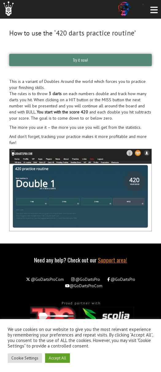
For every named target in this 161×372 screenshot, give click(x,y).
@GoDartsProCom (45, 279)
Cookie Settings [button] (24, 358)
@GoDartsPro (85, 279)
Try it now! (80, 60)
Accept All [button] (57, 358)
